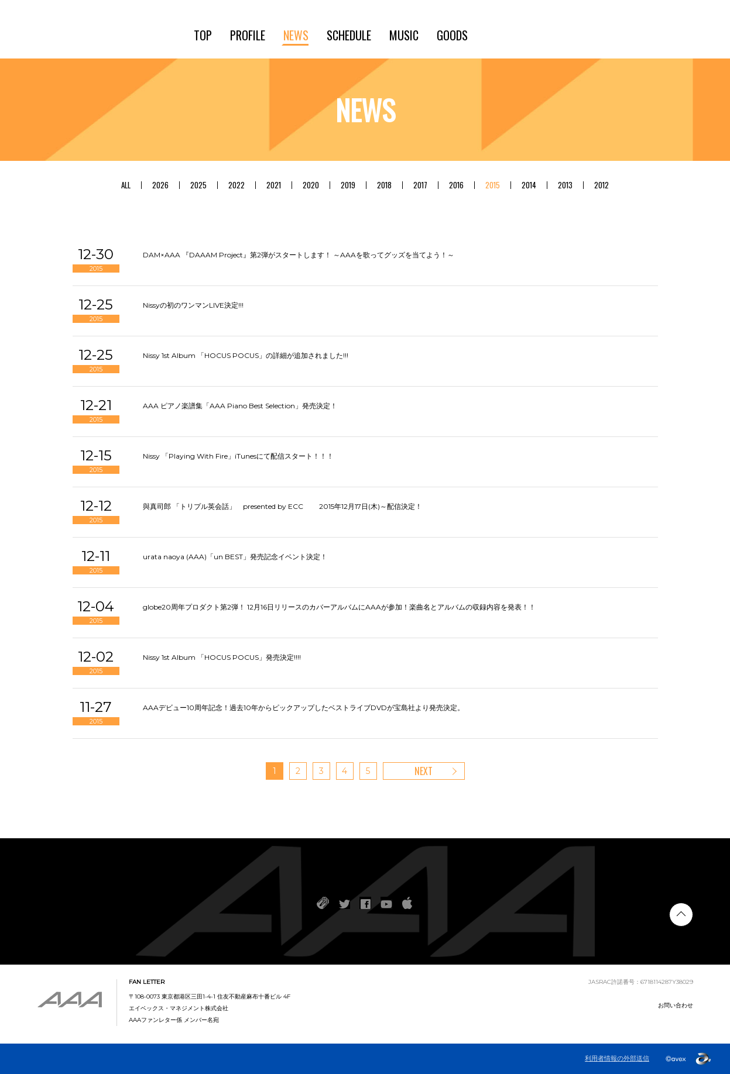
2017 (420, 185)
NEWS (296, 35)
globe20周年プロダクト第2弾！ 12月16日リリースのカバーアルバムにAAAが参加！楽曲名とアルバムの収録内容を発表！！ (339, 607)
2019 (348, 185)
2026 (160, 185)
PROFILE (247, 35)
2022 (236, 185)
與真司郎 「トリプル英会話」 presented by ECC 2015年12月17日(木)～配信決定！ (282, 506)
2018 (384, 185)
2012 (601, 185)
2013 (565, 185)
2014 (529, 185)
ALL (126, 185)
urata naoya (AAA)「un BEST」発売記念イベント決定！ (235, 556)
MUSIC (404, 35)
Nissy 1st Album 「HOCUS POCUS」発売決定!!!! (222, 657)
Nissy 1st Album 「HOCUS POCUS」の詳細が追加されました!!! (245, 355)
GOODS (452, 35)
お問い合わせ (675, 1005)
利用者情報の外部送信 (617, 1058)
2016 (456, 185)
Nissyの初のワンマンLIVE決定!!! (193, 305)
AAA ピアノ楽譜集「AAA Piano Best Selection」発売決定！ (240, 405)
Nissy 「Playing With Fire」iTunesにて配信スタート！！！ (238, 456)
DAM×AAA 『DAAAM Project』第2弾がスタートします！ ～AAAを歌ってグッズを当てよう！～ (298, 254)
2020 (311, 185)
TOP (203, 35)
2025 (198, 185)
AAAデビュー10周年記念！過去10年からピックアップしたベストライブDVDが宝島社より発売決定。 (303, 707)
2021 (273, 185)
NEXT (423, 771)
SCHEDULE (349, 35)
